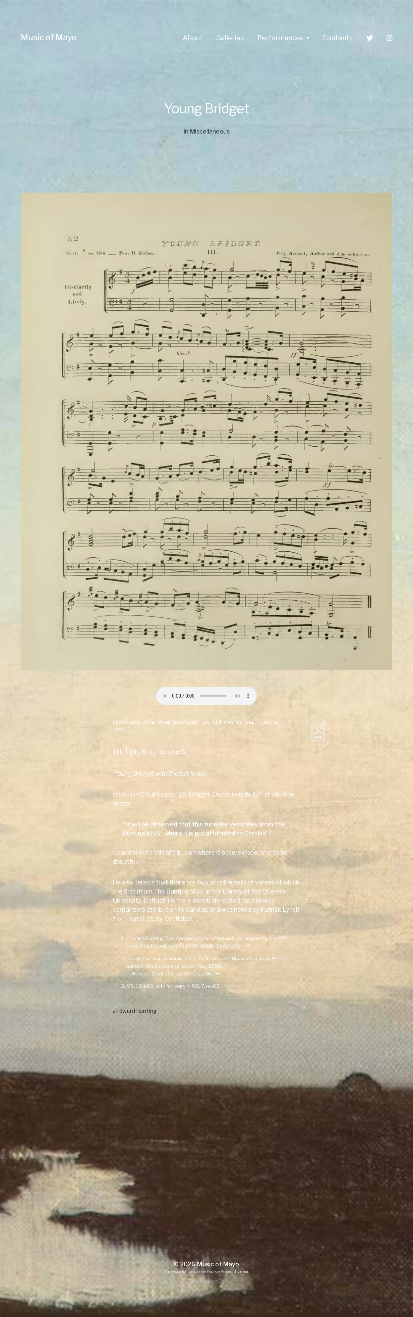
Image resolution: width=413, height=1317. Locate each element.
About (193, 38)
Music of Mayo (49, 37)
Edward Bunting (136, 1011)
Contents (337, 38)
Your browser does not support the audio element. (206, 696)
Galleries (230, 38)
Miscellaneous (210, 131)
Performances (280, 38)
